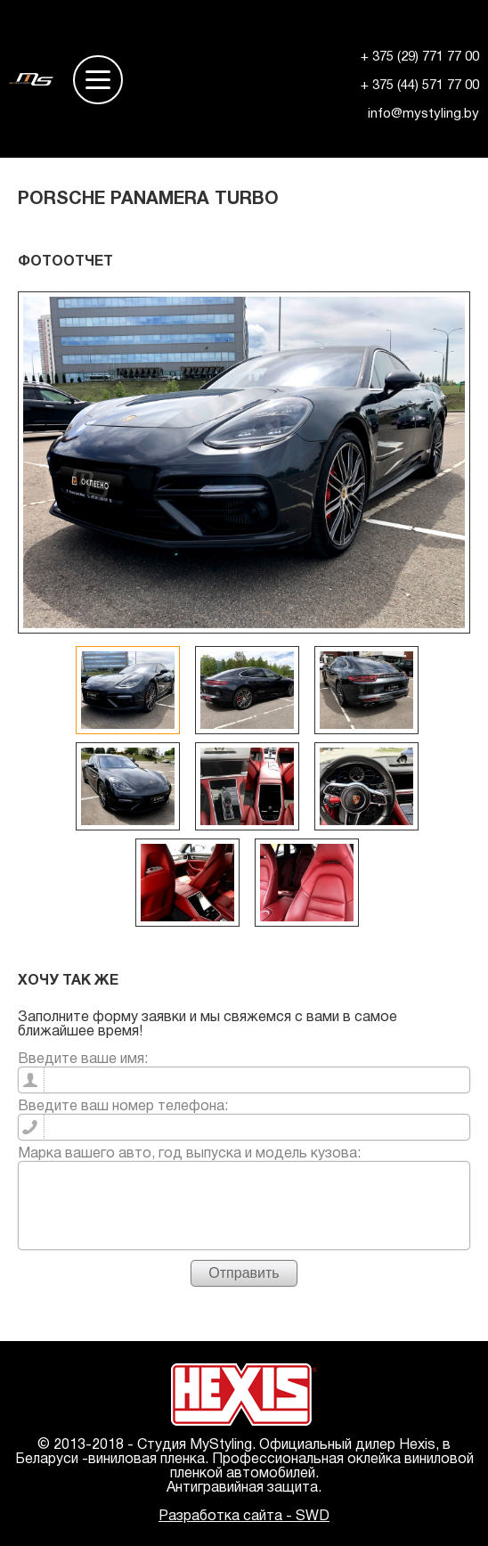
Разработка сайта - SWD (244, 1516)
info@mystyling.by (423, 114)
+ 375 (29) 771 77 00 (420, 57)
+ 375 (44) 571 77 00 (420, 85)
